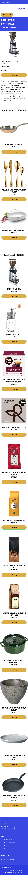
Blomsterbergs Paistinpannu (14, 144)
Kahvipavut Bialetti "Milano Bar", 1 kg (14, 520)
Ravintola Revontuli (9, 843)
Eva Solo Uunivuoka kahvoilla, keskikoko (14, 230)
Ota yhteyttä (13, 870)
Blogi (5, 849)
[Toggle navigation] (3, 8)
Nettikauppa (7, 14)
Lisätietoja (14, 75)
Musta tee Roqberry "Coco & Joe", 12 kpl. (14, 427)
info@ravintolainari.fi (6, 2)
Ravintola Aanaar (8, 846)
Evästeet (20, 870)
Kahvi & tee (11, 61)
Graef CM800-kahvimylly (14, 289)
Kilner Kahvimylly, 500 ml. (14, 334)
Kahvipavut (18, 61)
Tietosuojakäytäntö (10, 872)
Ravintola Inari (8, 839)
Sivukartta (20, 872)
